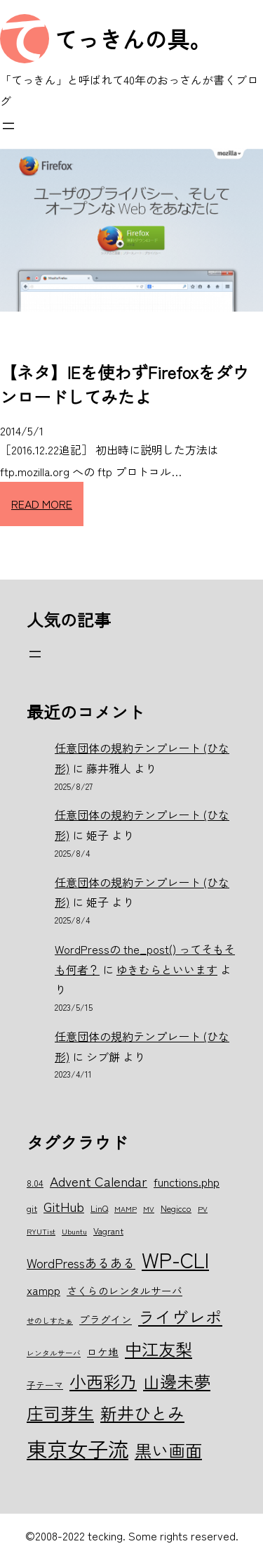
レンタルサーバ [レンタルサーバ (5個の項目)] (54, 1353)
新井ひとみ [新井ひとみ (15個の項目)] (142, 1412)
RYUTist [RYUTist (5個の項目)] (41, 1231)
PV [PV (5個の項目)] (203, 1208)
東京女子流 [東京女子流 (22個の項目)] (77, 1448)
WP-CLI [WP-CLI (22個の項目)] (175, 1259)
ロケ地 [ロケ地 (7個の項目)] (103, 1351)
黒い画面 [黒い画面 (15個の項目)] (168, 1450)
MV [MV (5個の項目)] (148, 1208)
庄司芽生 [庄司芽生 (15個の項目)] (60, 1412)
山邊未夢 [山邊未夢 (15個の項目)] (176, 1381)
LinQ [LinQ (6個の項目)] (99, 1208)
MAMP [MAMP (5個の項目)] (125, 1208)
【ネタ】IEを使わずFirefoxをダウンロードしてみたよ (124, 384)
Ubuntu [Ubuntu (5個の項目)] (74, 1231)
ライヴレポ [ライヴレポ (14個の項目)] (180, 1317)
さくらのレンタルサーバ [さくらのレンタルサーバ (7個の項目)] (124, 1290)
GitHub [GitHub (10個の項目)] (63, 1205)
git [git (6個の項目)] (32, 1208)
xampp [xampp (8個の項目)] (43, 1290)
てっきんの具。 (133, 39)
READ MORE (41, 503)
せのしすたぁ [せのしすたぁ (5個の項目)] (50, 1320)
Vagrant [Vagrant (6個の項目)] (108, 1230)
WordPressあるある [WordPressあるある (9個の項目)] (81, 1262)
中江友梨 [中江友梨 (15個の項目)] (158, 1348)
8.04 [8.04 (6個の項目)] (35, 1182)
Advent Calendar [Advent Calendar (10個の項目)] (98, 1180)
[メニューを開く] (8, 125)
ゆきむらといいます (166, 969)
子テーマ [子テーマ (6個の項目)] (45, 1384)
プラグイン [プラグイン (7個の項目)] (105, 1319)
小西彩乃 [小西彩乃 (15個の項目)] (103, 1381)
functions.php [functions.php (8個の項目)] (187, 1181)
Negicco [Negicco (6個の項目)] (176, 1208)
